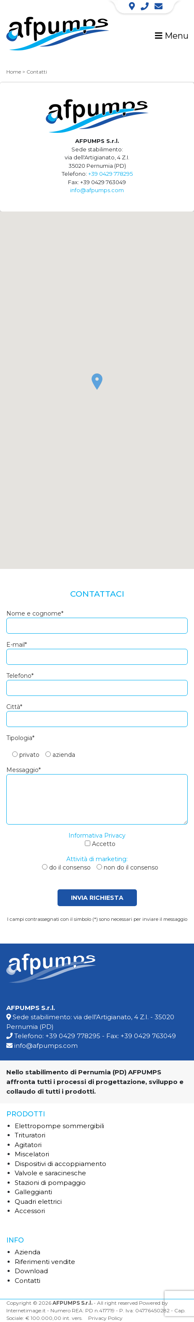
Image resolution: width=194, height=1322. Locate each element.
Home (13, 72)
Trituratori (30, 1135)
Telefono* (20, 676)
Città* (14, 707)
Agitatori (28, 1145)
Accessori (30, 1211)
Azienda (27, 1252)
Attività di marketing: (97, 859)
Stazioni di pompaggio (50, 1183)
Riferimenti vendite (45, 1262)
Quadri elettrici (38, 1202)
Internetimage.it (26, 1310)
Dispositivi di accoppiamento (60, 1164)
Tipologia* (20, 738)
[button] (97, 381)
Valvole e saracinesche (50, 1173)
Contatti (27, 1281)
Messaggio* (23, 770)
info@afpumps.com (97, 190)
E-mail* (16, 644)
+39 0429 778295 (110, 173)
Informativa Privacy (97, 835)
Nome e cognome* (34, 613)
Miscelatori (32, 1154)
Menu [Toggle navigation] (172, 36)
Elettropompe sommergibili (59, 1126)
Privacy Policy (105, 1318)
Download (31, 1271)
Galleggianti (33, 1192)
